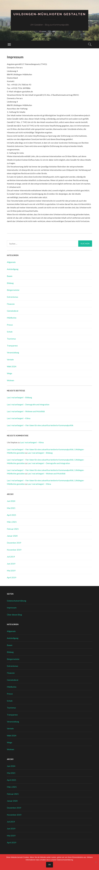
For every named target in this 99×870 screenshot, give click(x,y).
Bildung (10, 283)
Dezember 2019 (14, 542)
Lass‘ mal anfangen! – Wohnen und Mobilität (26, 411)
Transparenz (12, 345)
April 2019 (11, 577)
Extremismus (12, 297)
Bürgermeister (13, 290)
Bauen (9, 276)
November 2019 (14, 549)
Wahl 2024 (11, 366)
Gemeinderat (12, 311)
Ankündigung (12, 269)
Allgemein (11, 262)
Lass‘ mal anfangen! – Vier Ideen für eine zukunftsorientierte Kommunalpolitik (40, 425)
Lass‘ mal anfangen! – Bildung (19, 397)
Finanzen (11, 304)
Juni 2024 (11, 501)
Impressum (11, 607)
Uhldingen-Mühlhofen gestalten (49, 14)
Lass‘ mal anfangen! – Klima (18, 418)
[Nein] (96, 862)
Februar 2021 (13, 529)
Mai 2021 (11, 508)
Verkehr (10, 359)
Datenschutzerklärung (16, 600)
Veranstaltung (13, 352)
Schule (9, 331)
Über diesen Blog (14, 614)
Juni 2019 (11, 563)
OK (49, 865)
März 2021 (12, 522)
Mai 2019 (11, 570)
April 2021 (11, 515)
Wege (9, 373)
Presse (10, 325)
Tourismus (11, 338)
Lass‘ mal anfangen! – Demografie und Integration (28, 404)
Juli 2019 (11, 556)
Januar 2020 (12, 536)
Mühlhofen (11, 317)
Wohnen (10, 380)
